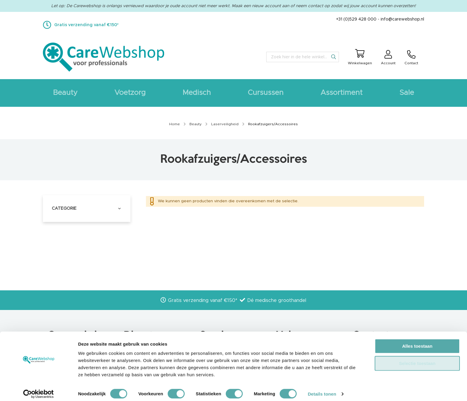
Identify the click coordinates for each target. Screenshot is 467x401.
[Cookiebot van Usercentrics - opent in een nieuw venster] (39, 389)
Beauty (196, 124)
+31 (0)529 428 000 (356, 19)
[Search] (333, 57)
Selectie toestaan (417, 358)
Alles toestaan (417, 341)
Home (175, 124)
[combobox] (302, 57)
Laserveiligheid (225, 124)
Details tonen (322, 389)
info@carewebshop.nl (402, 19)
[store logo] (103, 57)
